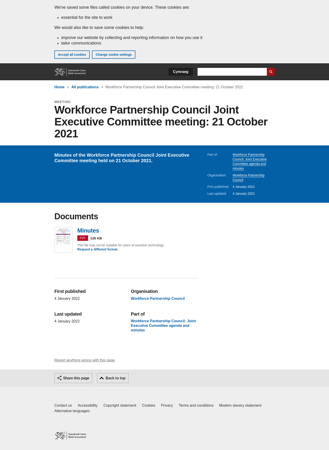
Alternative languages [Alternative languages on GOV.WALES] (72, 411)
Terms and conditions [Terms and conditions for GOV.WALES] (196, 405)
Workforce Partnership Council (158, 298)
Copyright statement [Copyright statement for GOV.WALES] (119, 405)
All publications (85, 87)
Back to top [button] (115, 378)
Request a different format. (97, 249)
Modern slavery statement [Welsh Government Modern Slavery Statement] (240, 405)
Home (59, 87)
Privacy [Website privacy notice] (167, 405)
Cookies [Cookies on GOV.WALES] (148, 405)
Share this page (76, 378)
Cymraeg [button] (180, 72)
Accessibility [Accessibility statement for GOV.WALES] (88, 405)
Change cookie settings (114, 54)
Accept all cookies (72, 54)
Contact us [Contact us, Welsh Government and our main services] (63, 405)
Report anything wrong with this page (84, 360)
